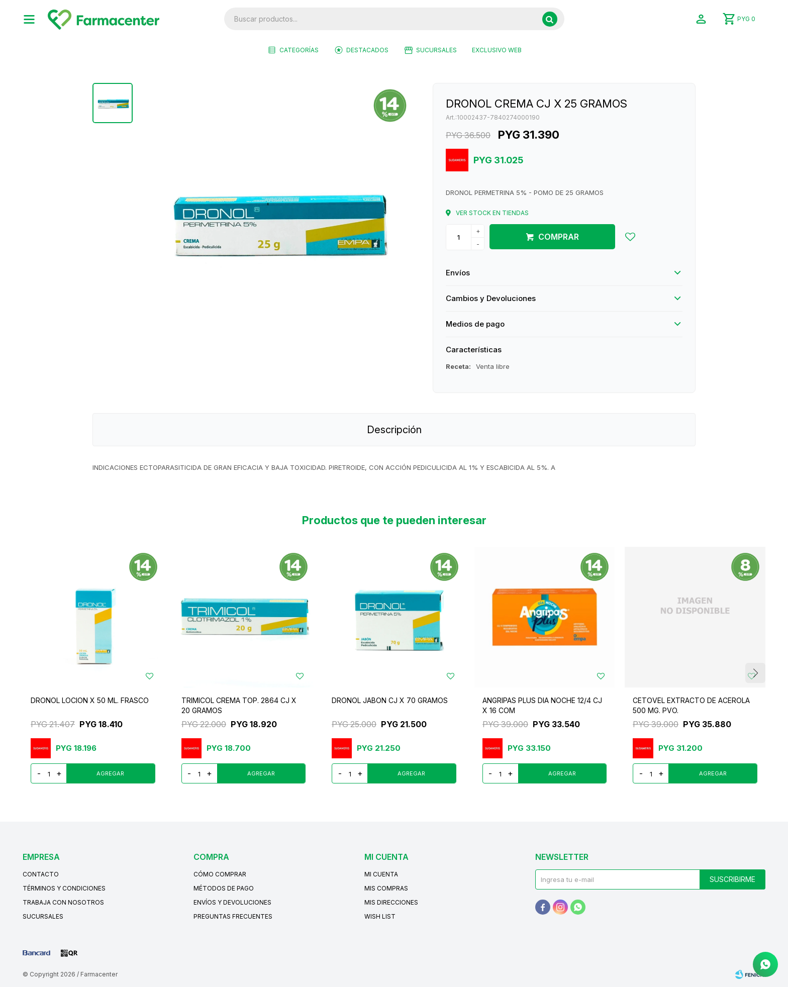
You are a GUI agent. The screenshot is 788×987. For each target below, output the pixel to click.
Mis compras (386, 888)
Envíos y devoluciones (232, 902)
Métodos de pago (223, 888)
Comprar (558, 237)
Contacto (41, 874)
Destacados (367, 50)
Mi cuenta (381, 874)
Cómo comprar (219, 874)
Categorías (299, 50)
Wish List (380, 916)
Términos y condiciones (64, 888)
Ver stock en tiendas (492, 213)
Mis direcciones (391, 902)
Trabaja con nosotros (63, 902)
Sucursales (436, 50)
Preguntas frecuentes (232, 916)
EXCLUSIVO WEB (497, 50)
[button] (549, 19)
